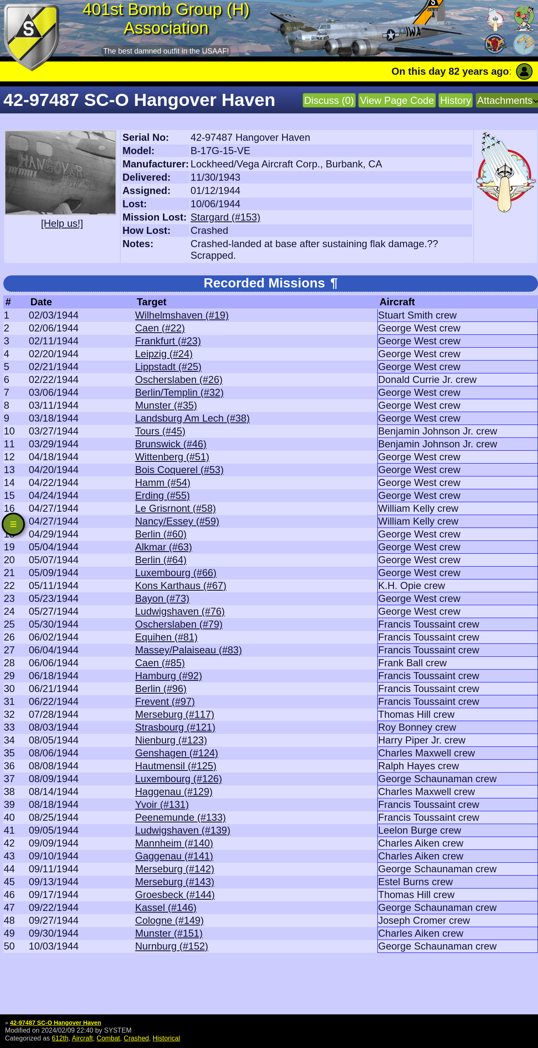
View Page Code (397, 100)
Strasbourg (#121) (175, 727)
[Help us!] (62, 223)
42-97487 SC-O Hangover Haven (55, 1022)
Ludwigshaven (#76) (180, 611)
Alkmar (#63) (163, 546)
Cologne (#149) (169, 920)
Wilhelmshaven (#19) (181, 315)
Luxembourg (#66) (175, 572)
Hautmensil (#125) (175, 765)
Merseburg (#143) (174, 881)
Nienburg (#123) (171, 740)
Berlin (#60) (160, 534)
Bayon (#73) (162, 598)
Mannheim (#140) (174, 843)
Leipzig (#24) (164, 353)
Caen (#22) (160, 328)
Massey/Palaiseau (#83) (188, 649)
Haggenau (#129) (174, 791)
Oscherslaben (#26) (179, 379)
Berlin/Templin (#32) (179, 392)
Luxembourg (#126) (178, 778)
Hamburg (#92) (168, 675)
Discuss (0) (329, 100)
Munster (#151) (169, 933)
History (455, 100)
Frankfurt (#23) (168, 340)
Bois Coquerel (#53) (179, 469)
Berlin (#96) (160, 688)
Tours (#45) (160, 431)
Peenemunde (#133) (180, 817)
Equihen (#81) (166, 637)
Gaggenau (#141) (174, 855)
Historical (166, 1038)
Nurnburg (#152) (171, 946)
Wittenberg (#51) (172, 456)
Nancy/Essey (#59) (177, 521)
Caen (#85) (160, 662)
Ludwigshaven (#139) (182, 830)
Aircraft (82, 1038)
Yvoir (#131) (161, 804)
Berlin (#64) (160, 559)
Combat (108, 1038)
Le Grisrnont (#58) (175, 508)
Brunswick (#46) (170, 443)
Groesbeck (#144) (175, 894)
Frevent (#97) (165, 701)
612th (60, 1038)
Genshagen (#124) (176, 752)
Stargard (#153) (225, 217)
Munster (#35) (166, 405)
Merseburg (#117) (174, 714)
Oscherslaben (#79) (179, 624)
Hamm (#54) (162, 482)
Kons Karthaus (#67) (180, 585)
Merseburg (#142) (174, 868)
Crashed (136, 1038)
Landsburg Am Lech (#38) (192, 418)
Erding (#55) (162, 495)
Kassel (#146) (165, 907)
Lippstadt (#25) (168, 366)
